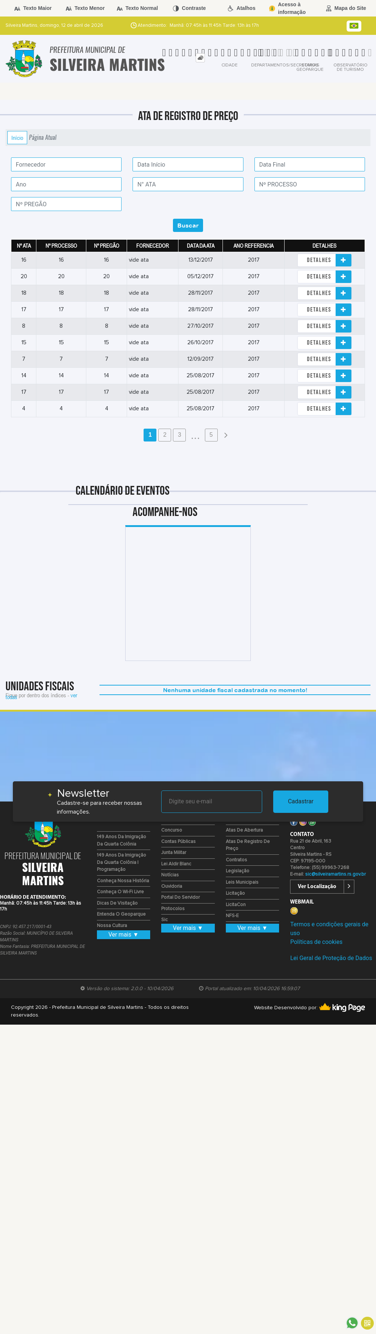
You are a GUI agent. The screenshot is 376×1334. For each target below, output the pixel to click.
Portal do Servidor (180, 897)
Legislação (237, 871)
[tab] (200, 57)
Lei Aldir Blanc (176, 864)
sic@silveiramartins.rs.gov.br (335, 874)
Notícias (170, 875)
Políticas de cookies (316, 941)
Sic (164, 919)
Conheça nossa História (123, 881)
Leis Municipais (242, 882)
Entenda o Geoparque (121, 914)
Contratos (236, 860)
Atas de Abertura (244, 830)
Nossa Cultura (112, 925)
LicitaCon (236, 904)
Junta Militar (173, 852)
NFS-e (232, 915)
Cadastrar (301, 801)
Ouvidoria (171, 886)
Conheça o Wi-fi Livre (120, 892)
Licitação (235, 893)
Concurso (171, 830)
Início (17, 137)
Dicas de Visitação (117, 903)
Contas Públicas (178, 841)
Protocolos (173, 908)
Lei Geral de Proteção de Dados (331, 958)
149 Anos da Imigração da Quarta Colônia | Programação (121, 862)
